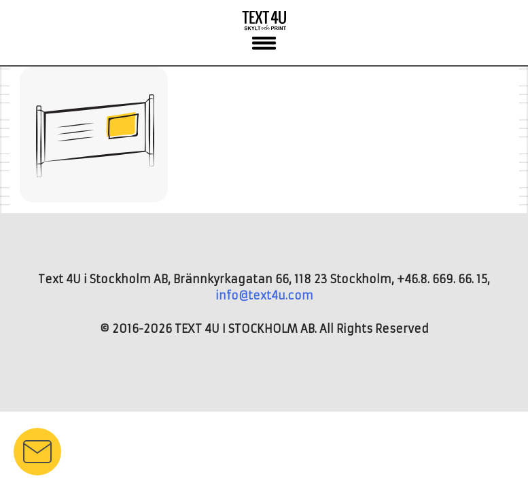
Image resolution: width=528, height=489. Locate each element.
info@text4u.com (264, 295)
